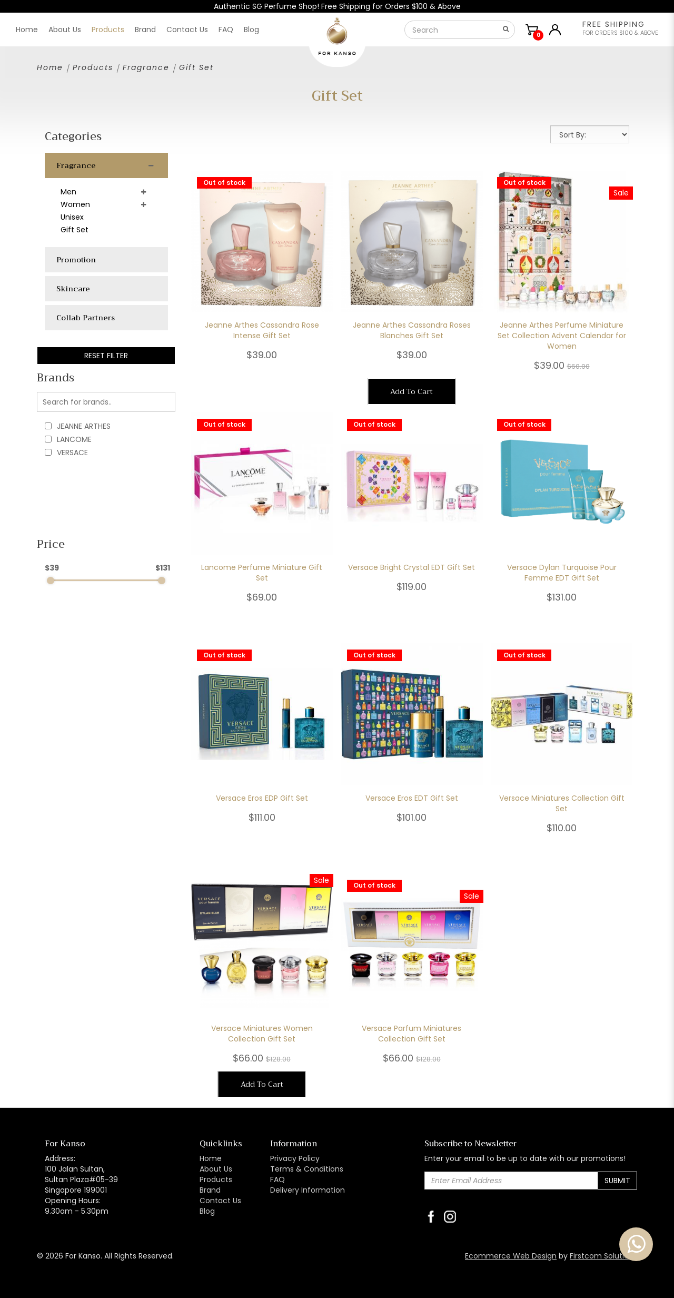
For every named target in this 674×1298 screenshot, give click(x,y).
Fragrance (146, 67)
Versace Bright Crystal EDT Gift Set (411, 567)
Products (93, 67)
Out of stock (224, 183)
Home (50, 67)
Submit (617, 1180)
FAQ (277, 1179)
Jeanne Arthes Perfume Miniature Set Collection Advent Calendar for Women (562, 335)
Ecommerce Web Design (511, 1256)
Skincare (73, 288)
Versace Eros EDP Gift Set (262, 798)
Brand (210, 1190)
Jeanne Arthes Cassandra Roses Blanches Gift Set (412, 330)
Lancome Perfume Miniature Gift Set (261, 572)
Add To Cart (411, 391)
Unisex (72, 217)
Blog (207, 1211)
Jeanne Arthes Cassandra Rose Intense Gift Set (262, 330)
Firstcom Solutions (603, 1256)
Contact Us (220, 1200)
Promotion (76, 259)
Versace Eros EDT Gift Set (411, 798)
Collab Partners (85, 317)
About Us (216, 1169)
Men (68, 191)
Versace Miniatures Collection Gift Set (562, 803)
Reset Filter (106, 355)
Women (75, 204)
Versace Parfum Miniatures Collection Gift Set (411, 1033)
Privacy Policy (295, 1158)
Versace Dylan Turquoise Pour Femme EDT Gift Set (562, 572)
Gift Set (196, 67)
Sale (621, 193)
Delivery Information (307, 1190)
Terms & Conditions (306, 1169)
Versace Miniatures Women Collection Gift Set (262, 1033)
